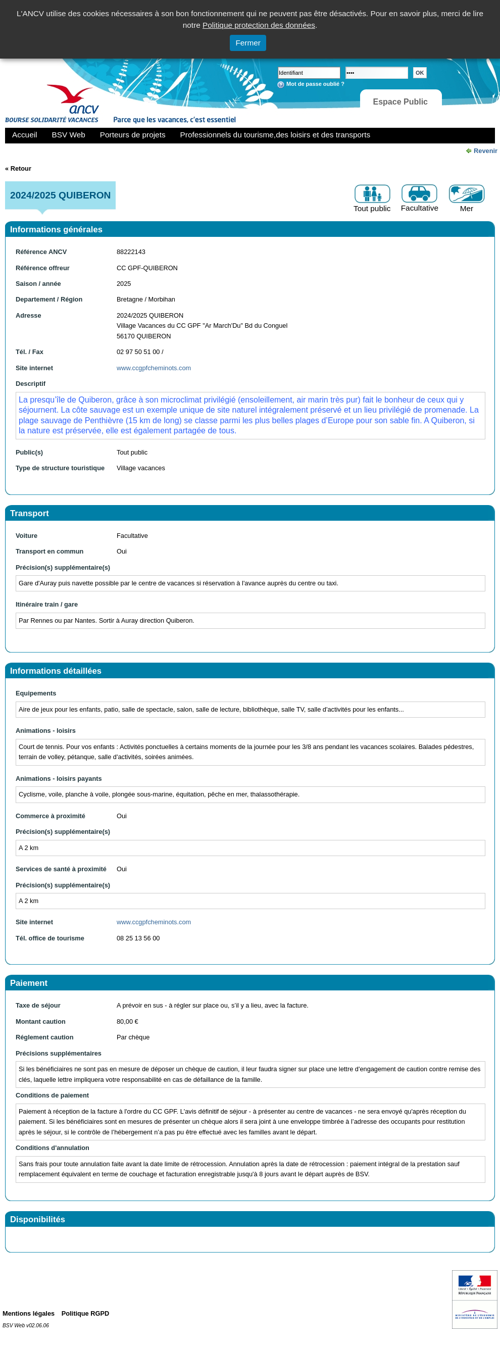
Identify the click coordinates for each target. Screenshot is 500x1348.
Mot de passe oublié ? (315, 84)
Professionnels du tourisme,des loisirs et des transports (275, 134)
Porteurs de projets (133, 134)
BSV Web (68, 134)
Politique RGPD (86, 1313)
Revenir (485, 151)
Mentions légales (29, 1313)
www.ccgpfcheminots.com (154, 368)
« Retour (18, 168)
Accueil (24, 134)
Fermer (248, 42)
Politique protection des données (259, 25)
